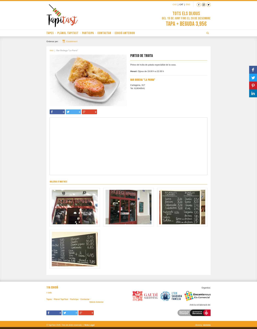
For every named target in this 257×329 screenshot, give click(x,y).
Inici (51, 50)
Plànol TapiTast (68, 33)
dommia (207, 325)
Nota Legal (89, 325)
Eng (188, 4)
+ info (49, 293)
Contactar (104, 33)
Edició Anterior (125, 33)
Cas (175, 4)
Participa (88, 33)
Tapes (50, 33)
